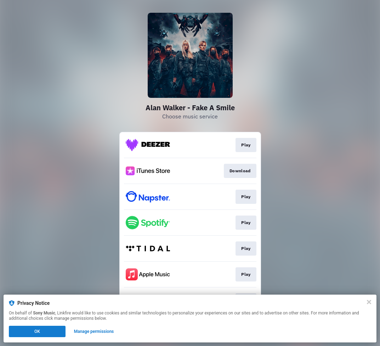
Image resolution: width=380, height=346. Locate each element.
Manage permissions (94, 331)
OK (37, 331)
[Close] (369, 302)
